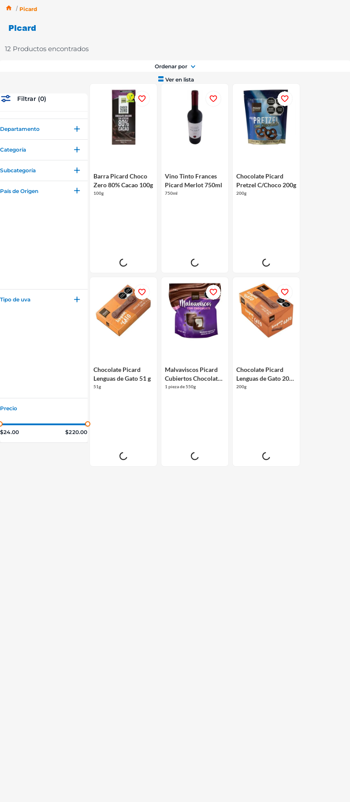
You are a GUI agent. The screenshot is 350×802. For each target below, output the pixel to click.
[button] (44, 84)
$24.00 (9, 386)
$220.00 (76, 386)
